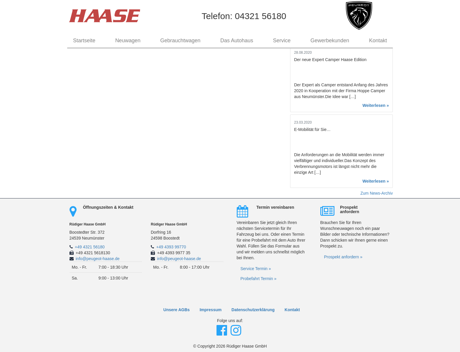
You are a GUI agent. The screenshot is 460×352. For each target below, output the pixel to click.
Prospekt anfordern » (343, 257)
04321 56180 (260, 16)
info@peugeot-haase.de (98, 258)
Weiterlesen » (375, 105)
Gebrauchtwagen (180, 40)
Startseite (84, 40)
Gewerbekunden (329, 40)
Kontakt (378, 40)
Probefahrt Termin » (259, 278)
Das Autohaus (236, 40)
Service (282, 40)
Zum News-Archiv (377, 193)
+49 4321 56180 (90, 247)
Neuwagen (128, 40)
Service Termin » (256, 268)
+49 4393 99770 (171, 247)
